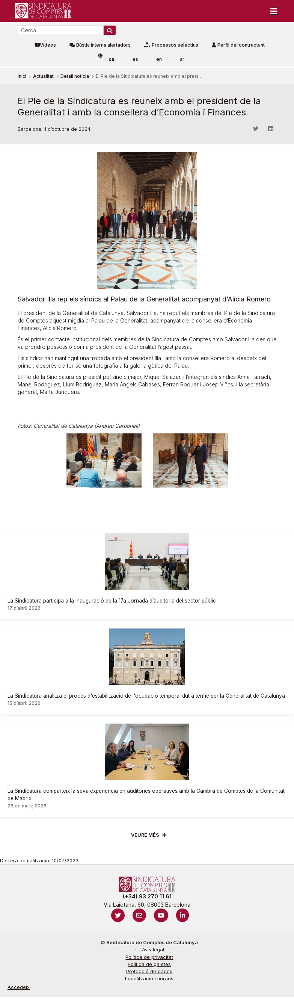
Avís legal (153, 950)
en (159, 59)
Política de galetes (149, 964)
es (135, 59)
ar (182, 59)
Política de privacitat (149, 957)
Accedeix (19, 987)
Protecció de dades (149, 971)
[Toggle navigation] (273, 11)
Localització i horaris (149, 978)
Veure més (145, 835)
